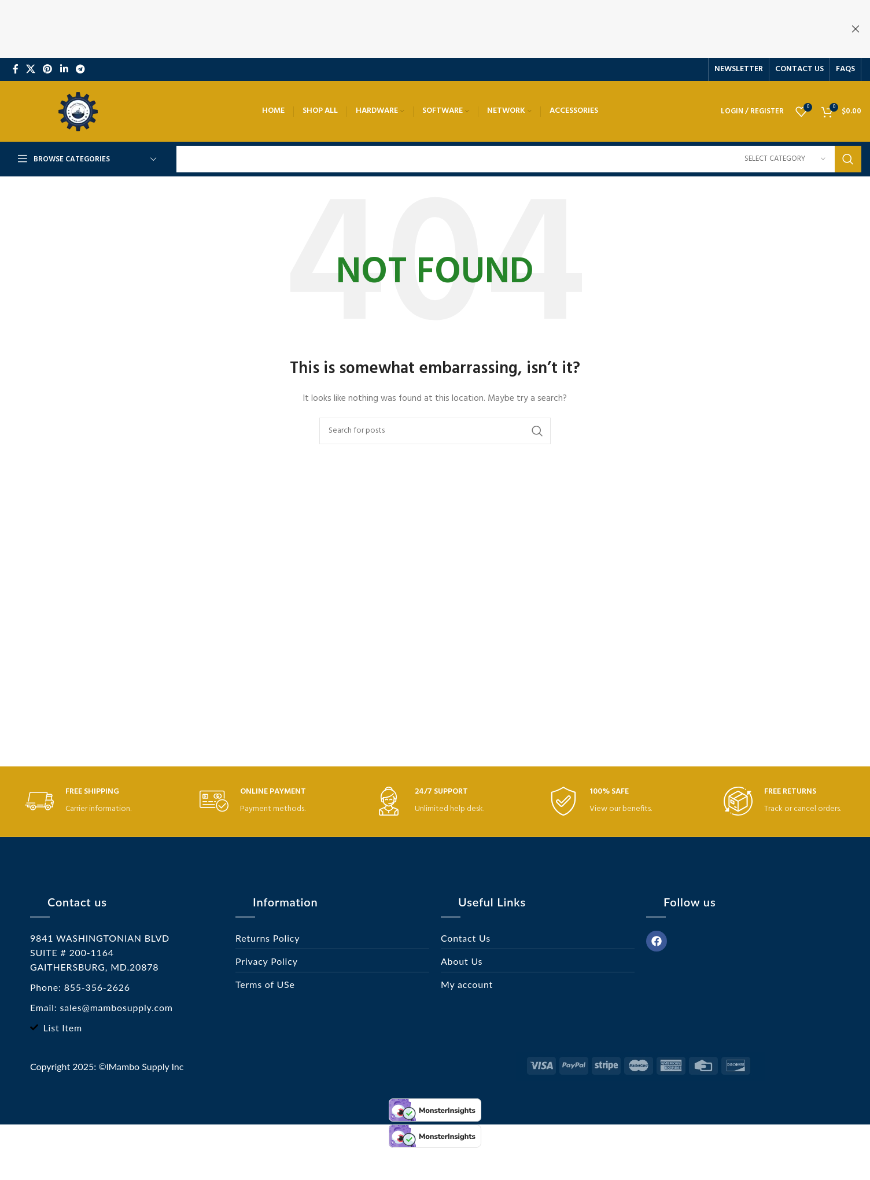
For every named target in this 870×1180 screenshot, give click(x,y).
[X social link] (30, 69)
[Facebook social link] (15, 69)
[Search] (518, 159)
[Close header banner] (855, 29)
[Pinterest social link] (47, 69)
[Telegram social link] (80, 69)
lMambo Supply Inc (145, 1066)
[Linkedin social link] (64, 69)
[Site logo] (78, 111)
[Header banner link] (417, 29)
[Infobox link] (85, 801)
